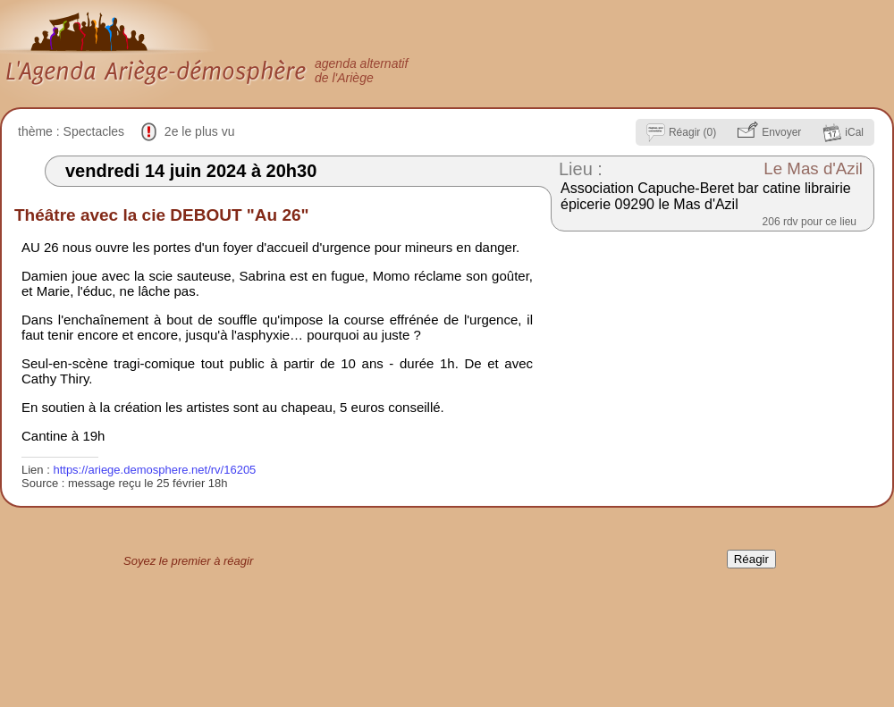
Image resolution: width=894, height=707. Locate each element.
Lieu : (581, 169)
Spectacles (93, 131)
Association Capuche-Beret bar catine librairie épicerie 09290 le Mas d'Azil (706, 196)
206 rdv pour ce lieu (809, 221)
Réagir (751, 559)
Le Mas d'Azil (813, 168)
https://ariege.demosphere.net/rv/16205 (154, 469)
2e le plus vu (199, 131)
